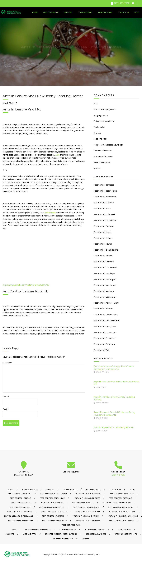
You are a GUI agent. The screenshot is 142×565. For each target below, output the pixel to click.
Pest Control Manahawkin (105, 267)
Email (5, 409)
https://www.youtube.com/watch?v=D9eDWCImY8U (26, 285)
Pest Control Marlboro (104, 202)
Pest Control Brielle (102, 208)
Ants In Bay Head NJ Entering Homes (114, 427)
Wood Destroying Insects (105, 109)
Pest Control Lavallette (104, 261)
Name (6, 397)
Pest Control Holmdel (103, 238)
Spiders (97, 168)
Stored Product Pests (103, 156)
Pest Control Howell (103, 244)
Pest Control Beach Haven (105, 190)
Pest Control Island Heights (106, 249)
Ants (57, 154)
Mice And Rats (100, 138)
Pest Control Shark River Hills (107, 320)
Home (35, 12)
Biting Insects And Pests (104, 121)
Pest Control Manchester (105, 285)
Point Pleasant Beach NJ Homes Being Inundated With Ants (114, 413)
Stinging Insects (101, 115)
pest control (50, 212)
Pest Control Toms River (105, 332)
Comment (7, 362)
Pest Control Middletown (105, 297)
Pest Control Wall (101, 350)
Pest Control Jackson (103, 255)
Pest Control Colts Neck (104, 214)
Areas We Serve (105, 12)
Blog (136, 12)
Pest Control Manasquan (105, 279)
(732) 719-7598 (120, 3)
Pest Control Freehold (103, 226)
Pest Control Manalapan (105, 273)
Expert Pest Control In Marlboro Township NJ (116, 382)
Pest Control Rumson (103, 308)
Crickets (97, 133)
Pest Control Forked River (105, 220)
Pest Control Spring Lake (105, 326)
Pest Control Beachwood (105, 196)
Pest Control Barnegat (104, 185)
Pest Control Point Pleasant (106, 302)
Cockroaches (99, 127)
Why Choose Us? (51, 12)
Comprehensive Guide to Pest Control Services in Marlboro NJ (114, 367)
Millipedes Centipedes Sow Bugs (108, 144)
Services (68, 12)
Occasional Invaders (103, 150)
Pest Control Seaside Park (105, 314)
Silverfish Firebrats (102, 162)
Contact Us (123, 12)
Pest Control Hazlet (102, 232)
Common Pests (85, 12)
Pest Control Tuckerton (104, 344)
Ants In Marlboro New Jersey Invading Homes (114, 398)
